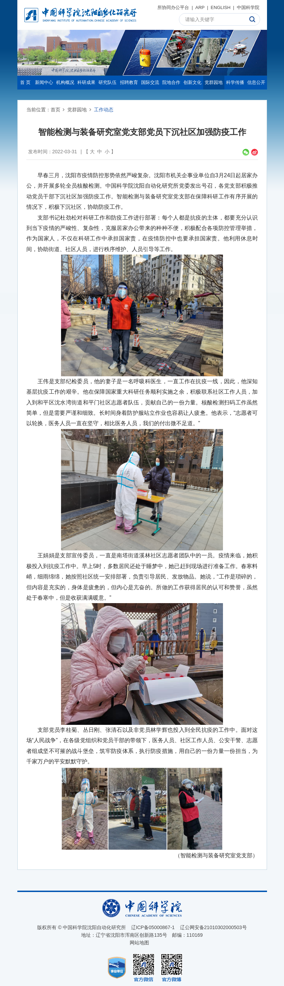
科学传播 (235, 82)
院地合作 (171, 82)
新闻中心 (44, 82)
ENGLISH (221, 7)
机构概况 (65, 82)
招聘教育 (129, 82)
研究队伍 (107, 82)
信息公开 (256, 82)
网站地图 (139, 942)
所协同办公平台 (173, 7)
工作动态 (103, 109)
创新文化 (192, 82)
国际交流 (150, 82)
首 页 (25, 82)
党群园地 (214, 82)
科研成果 (86, 82)
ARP (200, 7)
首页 (55, 109)
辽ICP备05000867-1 (153, 927)
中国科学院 (248, 7)
